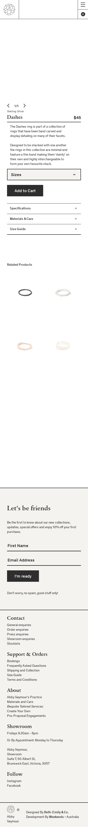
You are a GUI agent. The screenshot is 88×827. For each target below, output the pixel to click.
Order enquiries (18, 630)
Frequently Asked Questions (26, 666)
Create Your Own (18, 711)
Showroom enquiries (21, 639)
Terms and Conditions (22, 680)
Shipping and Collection (23, 670)
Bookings (13, 661)
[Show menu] (83, 5)
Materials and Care (20, 702)
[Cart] (83, 14)
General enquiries (19, 625)
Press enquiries (18, 634)
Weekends (56, 817)
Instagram (14, 781)
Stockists (13, 644)
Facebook (14, 786)
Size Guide (14, 675)
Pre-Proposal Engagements (26, 716)
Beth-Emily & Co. (56, 812)
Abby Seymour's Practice (24, 697)
